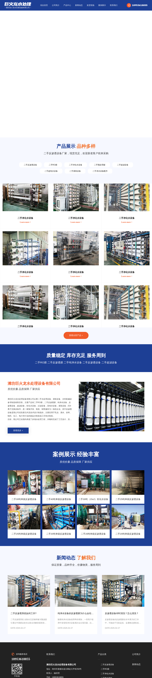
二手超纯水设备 (51, 171)
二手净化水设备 (75, 165)
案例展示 (102, 5)
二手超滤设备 (122, 165)
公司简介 (55, 5)
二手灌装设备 (75, 171)
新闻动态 (79, 5)
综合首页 (44, 5)
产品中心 (67, 5)
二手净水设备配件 (100, 171)
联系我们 (114, 5)
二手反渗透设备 (30, 165)
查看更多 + (18, 430)
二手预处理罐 (99, 165)
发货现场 (90, 5)
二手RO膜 (53, 165)
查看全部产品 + (76, 335)
